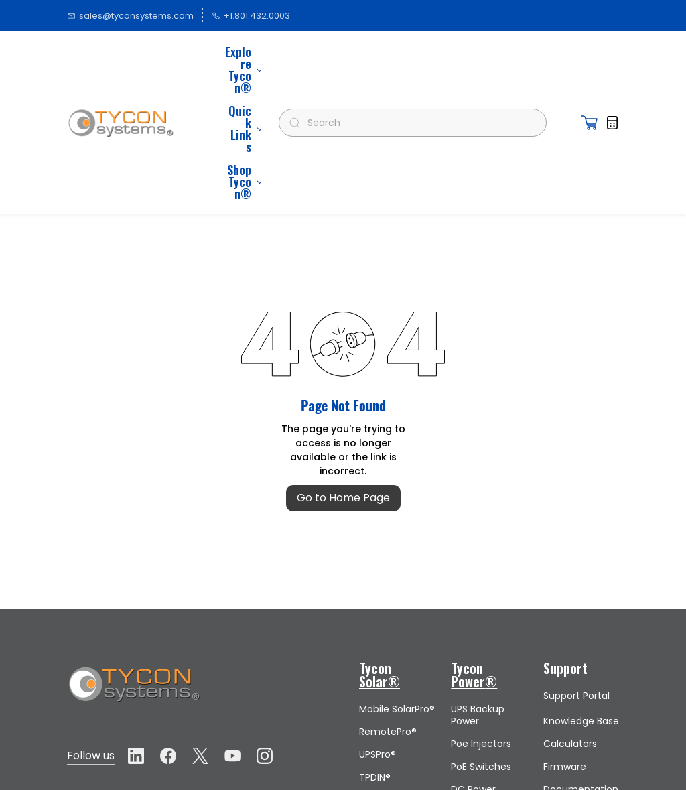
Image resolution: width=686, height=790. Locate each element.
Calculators (570, 613)
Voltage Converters (477, 700)
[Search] (418, 57)
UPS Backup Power (477, 585)
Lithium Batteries (380, 711)
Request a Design (566, 735)
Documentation (580, 659)
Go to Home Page (343, 367)
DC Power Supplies (473, 665)
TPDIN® (375, 647)
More (245, 57)
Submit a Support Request (564, 694)
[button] (589, 58)
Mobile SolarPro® (397, 579)
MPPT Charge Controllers (390, 676)
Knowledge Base (581, 591)
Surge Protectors (475, 735)
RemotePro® (388, 601)
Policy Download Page (581, 770)
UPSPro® (377, 624)
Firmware (564, 636)
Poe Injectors (481, 613)
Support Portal (576, 565)
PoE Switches (481, 636)
